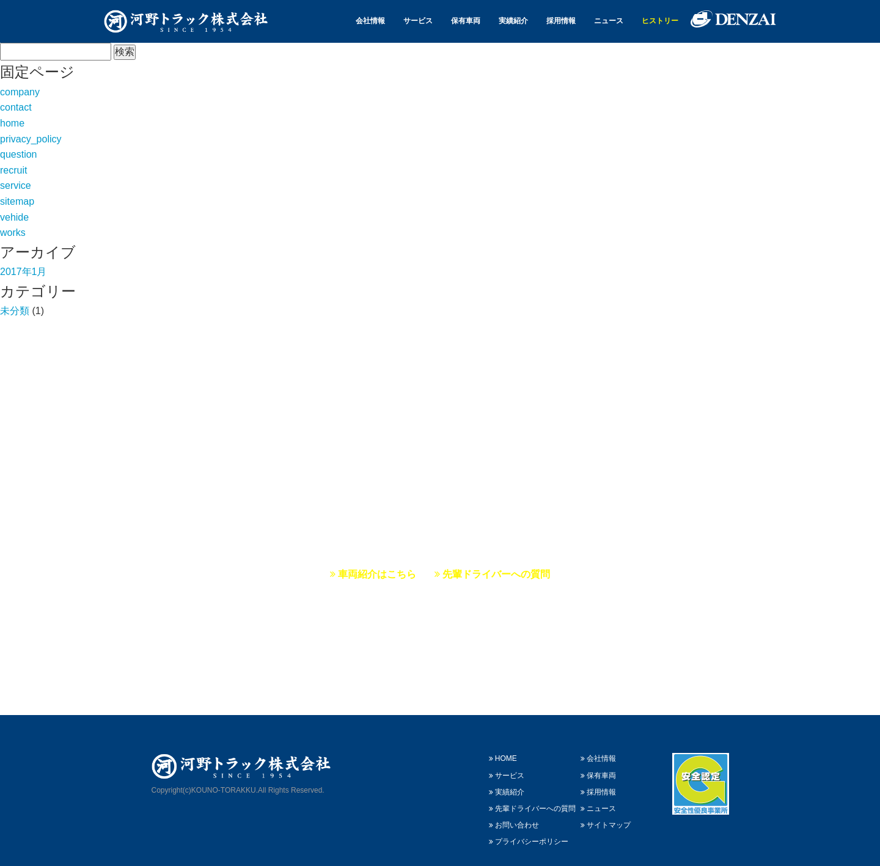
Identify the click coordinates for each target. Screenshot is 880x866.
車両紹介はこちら (373, 574)
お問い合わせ (514, 811)
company (20, 92)
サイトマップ (606, 811)
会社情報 (370, 21)
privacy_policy (30, 139)
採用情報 (561, 21)
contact (16, 107)
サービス (418, 21)
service (15, 185)
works (13, 232)
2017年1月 (23, 271)
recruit (13, 170)
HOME (503, 744)
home (12, 123)
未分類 (14, 311)
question (18, 154)
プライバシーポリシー (528, 827)
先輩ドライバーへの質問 (492, 574)
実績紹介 (513, 21)
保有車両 (465, 21)
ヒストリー (660, 21)
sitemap (17, 201)
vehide (14, 217)
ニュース (608, 21)
